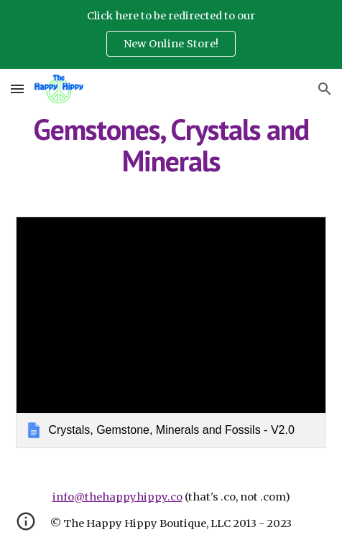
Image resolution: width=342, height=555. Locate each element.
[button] (17, 88)
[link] (170, 332)
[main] (170, 145)
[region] (171, 34)
